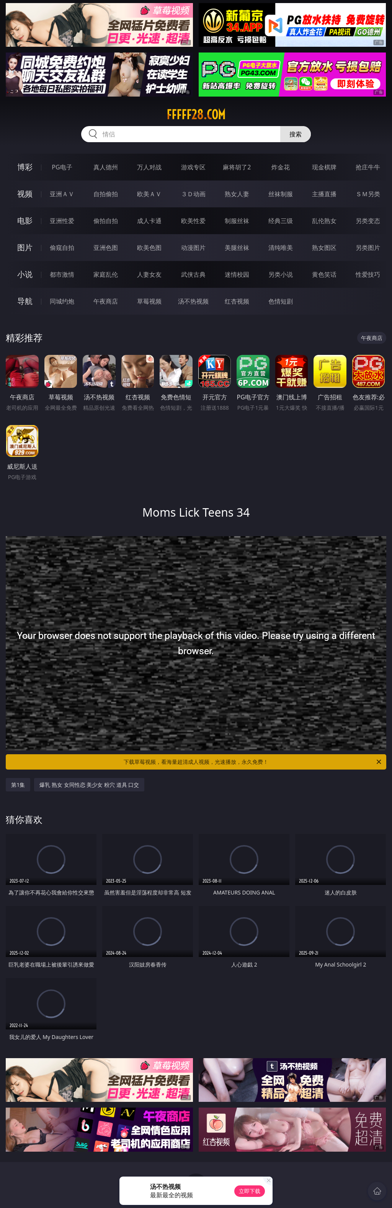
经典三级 (280, 221)
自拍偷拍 (105, 194)
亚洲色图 (105, 247)
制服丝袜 (237, 221)
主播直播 (324, 194)
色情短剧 (280, 301)
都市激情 (62, 274)
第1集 (18, 784)
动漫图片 (193, 247)
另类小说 (280, 274)
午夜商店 (105, 301)
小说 (25, 274)
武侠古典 (193, 274)
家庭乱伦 (105, 274)
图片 (25, 247)
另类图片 (368, 247)
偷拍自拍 (105, 221)
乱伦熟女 (324, 221)
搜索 (295, 134)
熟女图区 (324, 247)
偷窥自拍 (62, 247)
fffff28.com (196, 114)
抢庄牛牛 (368, 167)
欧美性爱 (193, 221)
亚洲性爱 (62, 221)
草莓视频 (149, 301)
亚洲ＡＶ (62, 194)
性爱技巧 (368, 274)
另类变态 (368, 221)
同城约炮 (62, 301)
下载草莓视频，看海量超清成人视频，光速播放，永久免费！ (253, 761)
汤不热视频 (193, 301)
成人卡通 (149, 221)
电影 (25, 220)
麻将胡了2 (237, 167)
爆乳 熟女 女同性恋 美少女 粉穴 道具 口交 (89, 784)
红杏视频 (237, 301)
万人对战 (149, 167)
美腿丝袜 (237, 247)
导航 (25, 301)
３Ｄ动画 (193, 194)
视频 (25, 194)
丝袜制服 (280, 194)
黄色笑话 (324, 274)
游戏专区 (193, 167)
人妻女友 (149, 274)
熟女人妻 (237, 194)
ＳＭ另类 (368, 194)
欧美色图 (149, 247)
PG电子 (62, 167)
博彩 (25, 167)
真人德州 (105, 167)
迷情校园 (237, 274)
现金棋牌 (324, 167)
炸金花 (280, 167)
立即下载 (249, 1191)
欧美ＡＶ (149, 194)
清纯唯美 (280, 247)
